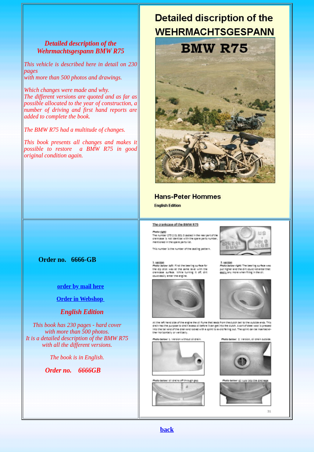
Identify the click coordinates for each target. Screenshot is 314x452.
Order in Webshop (81, 299)
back (167, 429)
